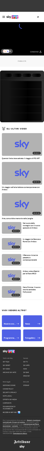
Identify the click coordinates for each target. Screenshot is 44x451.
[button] (7, 51)
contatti (15, 426)
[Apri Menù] (3, 16)
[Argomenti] (38, 17)
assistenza (7, 426)
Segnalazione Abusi (20, 433)
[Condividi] (36, 52)
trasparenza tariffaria (31, 424)
